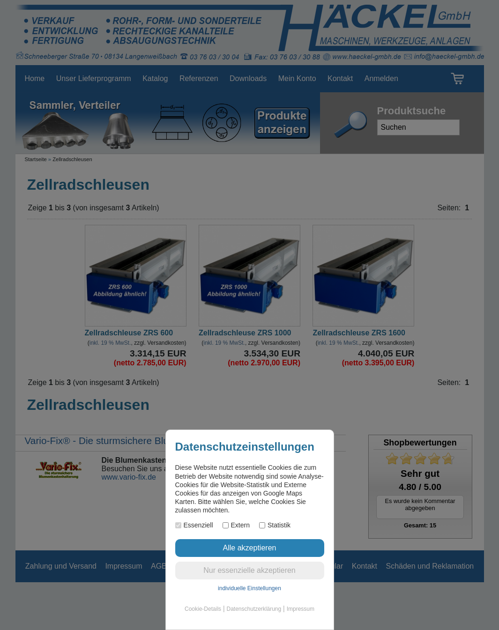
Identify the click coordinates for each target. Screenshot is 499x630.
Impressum (300, 609)
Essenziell (194, 525)
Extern (236, 525)
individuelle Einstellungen (249, 588)
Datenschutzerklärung (253, 609)
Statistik (274, 525)
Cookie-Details (203, 609)
